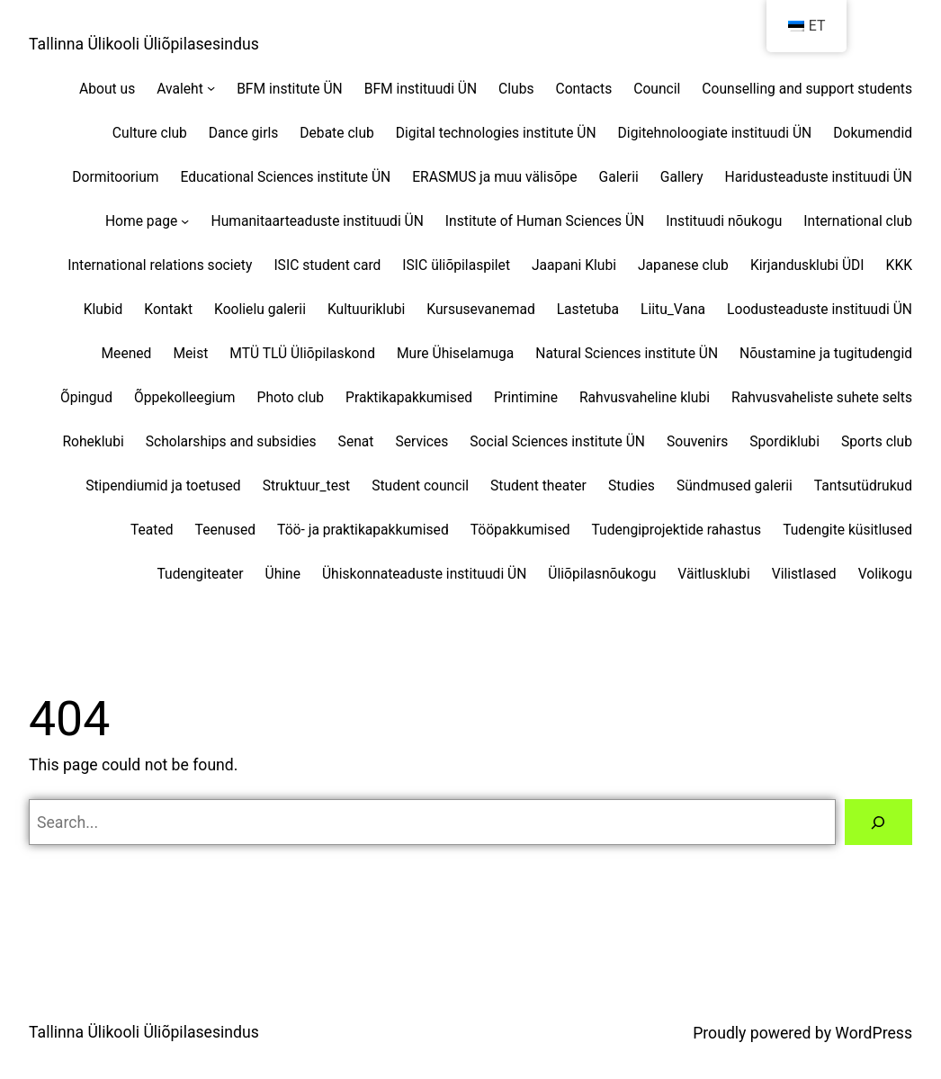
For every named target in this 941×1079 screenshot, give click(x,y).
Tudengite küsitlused (847, 529)
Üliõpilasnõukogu (602, 573)
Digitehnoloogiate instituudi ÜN (715, 132)
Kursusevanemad (480, 309)
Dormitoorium (115, 176)
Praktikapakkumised (408, 397)
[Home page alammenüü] (185, 220)
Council (656, 88)
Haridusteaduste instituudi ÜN (818, 176)
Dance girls (243, 132)
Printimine (526, 397)
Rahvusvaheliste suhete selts (821, 397)
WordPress (873, 1033)
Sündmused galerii (735, 485)
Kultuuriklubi (366, 309)
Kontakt (168, 309)
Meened (126, 353)
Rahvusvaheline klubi (644, 397)
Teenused (225, 529)
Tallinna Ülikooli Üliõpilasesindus (144, 44)
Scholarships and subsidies (231, 441)
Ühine (282, 573)
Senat (356, 441)
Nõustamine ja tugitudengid (825, 353)
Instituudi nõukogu (724, 220)
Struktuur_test (306, 485)
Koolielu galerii (260, 309)
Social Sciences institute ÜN (557, 441)
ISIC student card (327, 265)
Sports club (876, 441)
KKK (899, 265)
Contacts (584, 88)
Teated (152, 529)
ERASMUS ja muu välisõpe (494, 176)
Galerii (619, 176)
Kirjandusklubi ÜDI (807, 265)
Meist (190, 353)
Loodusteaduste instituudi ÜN (819, 309)
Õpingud (86, 397)
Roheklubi (92, 441)
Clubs (515, 88)
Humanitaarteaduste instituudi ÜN (317, 220)
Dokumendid (872, 132)
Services (421, 441)
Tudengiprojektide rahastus (677, 529)
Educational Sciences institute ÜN (285, 176)
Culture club (149, 132)
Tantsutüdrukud (863, 485)
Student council (420, 485)
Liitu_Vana (673, 309)
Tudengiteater (200, 573)
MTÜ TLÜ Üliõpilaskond (302, 353)
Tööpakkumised (520, 529)
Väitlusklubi (713, 573)
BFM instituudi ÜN (420, 88)
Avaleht (180, 88)
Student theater (538, 485)
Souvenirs (697, 441)
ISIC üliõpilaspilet (456, 265)
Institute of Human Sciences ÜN (544, 220)
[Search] (878, 822)
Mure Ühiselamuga (455, 353)
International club (857, 220)
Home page (141, 220)
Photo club (291, 397)
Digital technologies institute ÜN (496, 132)
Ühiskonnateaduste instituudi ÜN (424, 573)
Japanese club (683, 265)
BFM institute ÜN (290, 88)
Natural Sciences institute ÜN (626, 353)
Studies (631, 485)
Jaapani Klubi (574, 265)
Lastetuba (588, 309)
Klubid (103, 309)
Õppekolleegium (184, 397)
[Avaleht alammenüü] (211, 88)
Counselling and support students (807, 88)
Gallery (682, 176)
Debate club (336, 132)
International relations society (159, 265)
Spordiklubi (784, 441)
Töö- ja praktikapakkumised (363, 529)
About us (107, 88)
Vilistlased (804, 573)
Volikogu (885, 573)
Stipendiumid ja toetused (162, 485)
